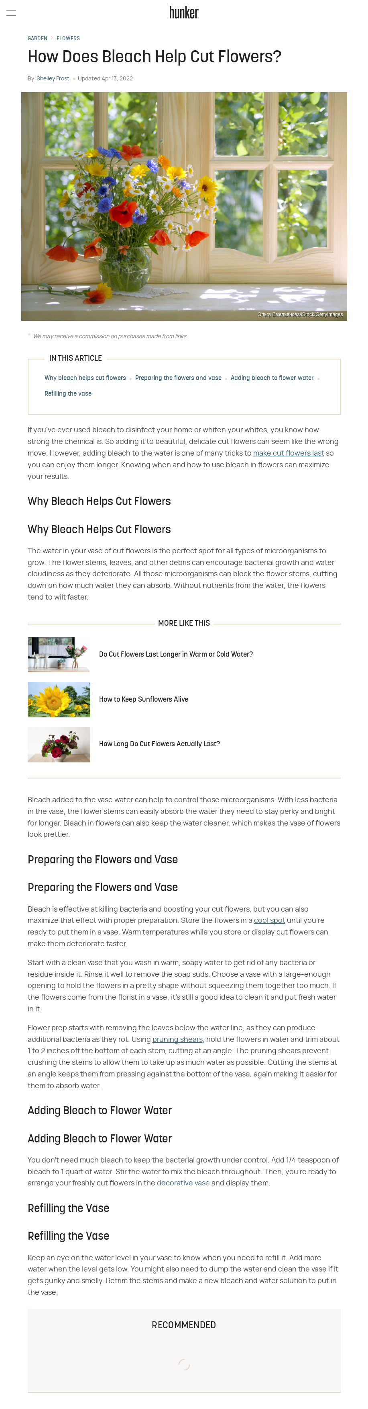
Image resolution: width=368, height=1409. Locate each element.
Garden (38, 39)
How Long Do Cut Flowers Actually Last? (159, 744)
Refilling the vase (68, 394)
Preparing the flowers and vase (178, 379)
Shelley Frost (53, 79)
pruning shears (177, 1039)
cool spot (269, 920)
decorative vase (183, 1183)
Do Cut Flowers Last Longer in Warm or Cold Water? (176, 655)
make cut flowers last (288, 453)
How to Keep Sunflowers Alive (143, 700)
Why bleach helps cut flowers (85, 379)
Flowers (68, 39)
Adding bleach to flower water (272, 379)
